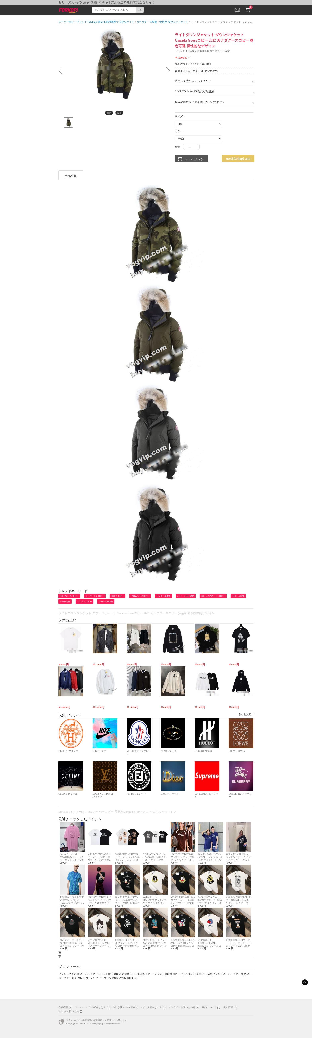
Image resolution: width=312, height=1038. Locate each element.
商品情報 (71, 176)
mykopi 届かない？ (151, 1007)
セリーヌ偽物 (238, 596)
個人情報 (228, 1007)
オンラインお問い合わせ (182, 1007)
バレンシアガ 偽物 (185, 596)
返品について (209, 1007)
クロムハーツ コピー (140, 596)
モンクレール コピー (69, 596)
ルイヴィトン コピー (95, 596)
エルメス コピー (84, 601)
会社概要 (63, 1007)
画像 (109, 113)
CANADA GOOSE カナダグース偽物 (209, 50)
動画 (119, 113)
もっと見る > (246, 714)
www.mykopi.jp (96, 1023)
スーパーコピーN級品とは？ (90, 1007)
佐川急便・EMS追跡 (124, 1007)
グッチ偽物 (65, 601)
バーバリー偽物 (106, 601)
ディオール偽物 (163, 596)
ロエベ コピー (117, 596)
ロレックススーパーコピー (213, 596)
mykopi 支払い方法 (68, 1011)
